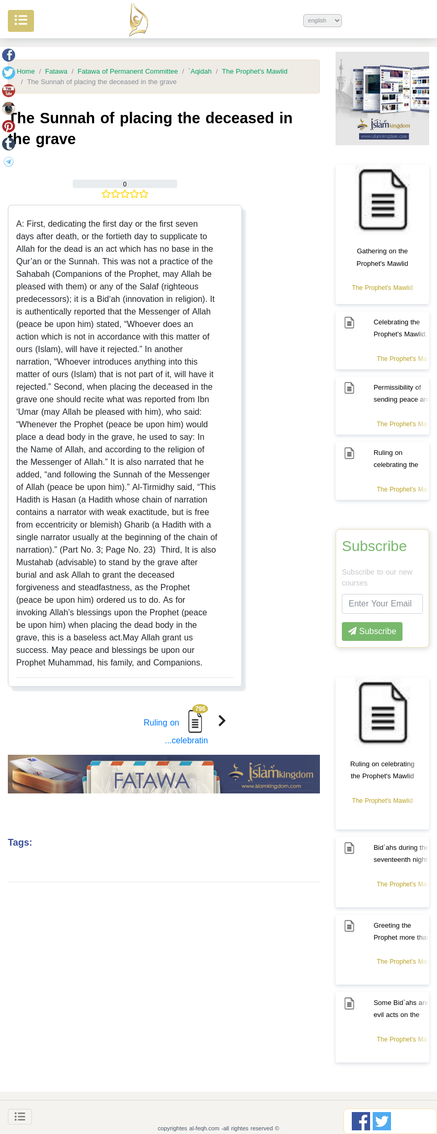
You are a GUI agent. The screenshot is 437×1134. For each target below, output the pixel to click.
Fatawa (56, 71)
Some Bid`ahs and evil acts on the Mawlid (402, 1014)
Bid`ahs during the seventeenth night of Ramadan (401, 859)
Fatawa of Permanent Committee (128, 71)
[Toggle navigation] (20, 1117)
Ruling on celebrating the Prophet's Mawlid (382, 769)
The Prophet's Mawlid (255, 71)
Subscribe (374, 546)
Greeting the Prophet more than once (402, 937)
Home (26, 71)
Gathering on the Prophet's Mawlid (382, 257)
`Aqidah (200, 71)
